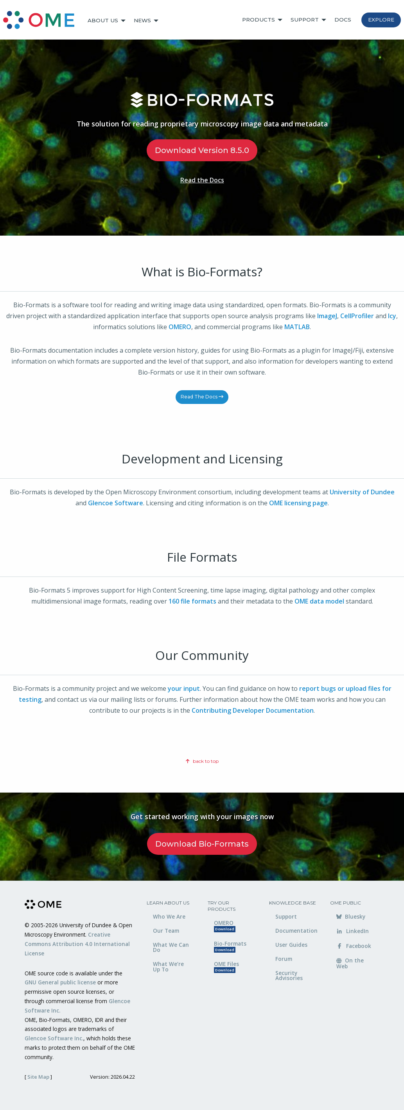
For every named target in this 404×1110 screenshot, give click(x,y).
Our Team (166, 930)
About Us (103, 20)
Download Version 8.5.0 (202, 150)
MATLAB (297, 327)
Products (258, 19)
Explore (381, 19)
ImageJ (327, 316)
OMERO (180, 327)
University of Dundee (362, 492)
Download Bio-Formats (202, 844)
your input (184, 688)
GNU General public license (60, 982)
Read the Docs (202, 180)
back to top (202, 761)
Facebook (353, 946)
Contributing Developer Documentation (253, 710)
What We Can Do (171, 947)
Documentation (296, 930)
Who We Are (169, 916)
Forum (283, 958)
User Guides (291, 944)
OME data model (319, 601)
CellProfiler (357, 316)
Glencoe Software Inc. (54, 1038)
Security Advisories (289, 975)
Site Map (38, 1076)
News (142, 20)
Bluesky (350, 916)
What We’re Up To (168, 966)
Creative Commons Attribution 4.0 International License (77, 944)
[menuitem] (42, 21)
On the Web (350, 963)
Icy (392, 316)
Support (305, 19)
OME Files (226, 966)
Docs (342, 19)
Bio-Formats (230, 946)
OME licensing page (298, 503)
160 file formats (192, 601)
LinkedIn (352, 931)
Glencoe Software (115, 503)
